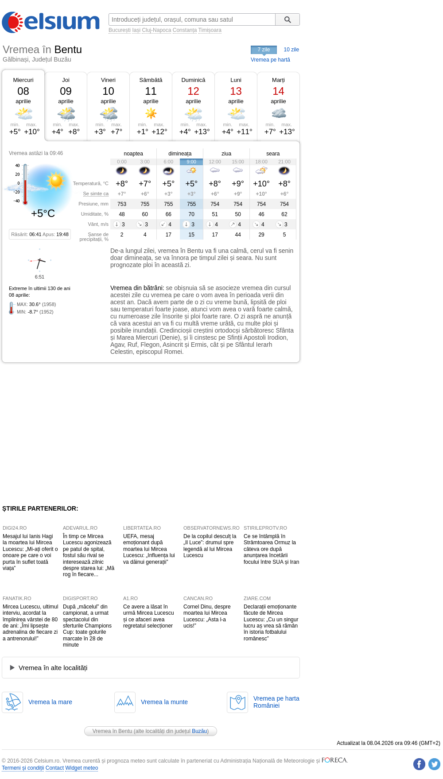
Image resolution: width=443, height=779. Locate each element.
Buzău (199, 731)
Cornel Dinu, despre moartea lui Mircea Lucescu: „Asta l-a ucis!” (207, 616)
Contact (55, 768)
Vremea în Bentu (112, 731)
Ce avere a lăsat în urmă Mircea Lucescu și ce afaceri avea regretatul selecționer (148, 616)
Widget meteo (81, 768)
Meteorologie (299, 761)
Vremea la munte (164, 701)
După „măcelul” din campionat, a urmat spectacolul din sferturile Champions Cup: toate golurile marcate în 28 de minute (87, 626)
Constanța (185, 30)
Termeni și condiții (23, 768)
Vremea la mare (50, 701)
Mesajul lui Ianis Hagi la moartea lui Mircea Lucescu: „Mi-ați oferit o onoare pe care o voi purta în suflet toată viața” (30, 552)
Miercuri (23, 80)
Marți (278, 80)
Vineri (108, 80)
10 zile (291, 50)
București (120, 30)
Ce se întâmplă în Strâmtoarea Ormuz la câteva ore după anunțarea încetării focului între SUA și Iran (271, 549)
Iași (136, 30)
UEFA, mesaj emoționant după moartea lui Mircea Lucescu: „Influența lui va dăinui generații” (149, 549)
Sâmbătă (150, 80)
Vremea (121, 287)
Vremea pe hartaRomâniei (276, 702)
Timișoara (210, 30)
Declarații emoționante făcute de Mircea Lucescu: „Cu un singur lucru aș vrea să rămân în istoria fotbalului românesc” (271, 623)
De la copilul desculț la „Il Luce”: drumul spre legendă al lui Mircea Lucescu (209, 545)
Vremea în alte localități (53, 667)
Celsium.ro (46, 761)
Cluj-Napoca (156, 30)
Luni (235, 80)
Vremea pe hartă (270, 59)
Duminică (193, 80)
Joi (66, 80)
